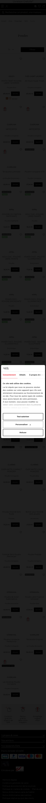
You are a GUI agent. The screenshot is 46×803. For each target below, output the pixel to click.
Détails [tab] (22, 375)
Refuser (23, 432)
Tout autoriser (23, 416)
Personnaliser (23, 424)
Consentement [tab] (9, 375)
